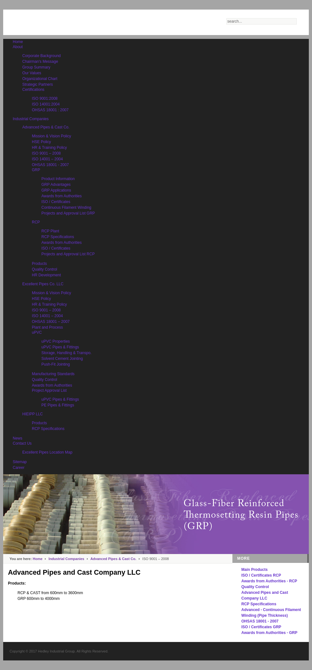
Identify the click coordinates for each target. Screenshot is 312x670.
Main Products (254, 569)
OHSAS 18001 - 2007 (260, 621)
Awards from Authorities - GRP (269, 632)
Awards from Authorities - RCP (269, 581)
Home (38, 559)
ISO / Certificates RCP (261, 575)
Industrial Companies (66, 559)
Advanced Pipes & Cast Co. (113, 559)
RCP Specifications (258, 604)
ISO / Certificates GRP (261, 627)
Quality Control (255, 587)
